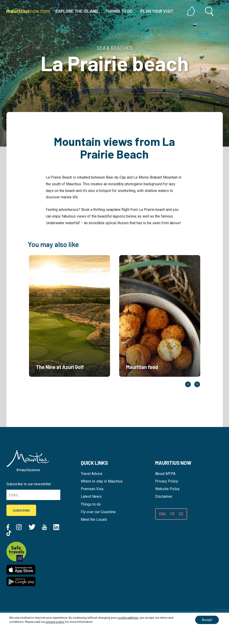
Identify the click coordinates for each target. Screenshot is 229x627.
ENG (162, 514)
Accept (207, 620)
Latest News (91, 496)
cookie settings (127, 617)
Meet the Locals (94, 519)
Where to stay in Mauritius (102, 481)
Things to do (91, 504)
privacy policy (55, 622)
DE (181, 514)
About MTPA (165, 473)
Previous (188, 384)
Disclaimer (163, 496)
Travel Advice (91, 473)
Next (197, 384)
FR (172, 514)
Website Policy (167, 489)
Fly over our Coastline (98, 512)
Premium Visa (92, 489)
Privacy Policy (166, 481)
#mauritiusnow (28, 470)
